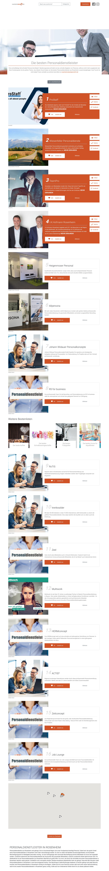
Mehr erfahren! (59, 109)
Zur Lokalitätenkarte (54, 82)
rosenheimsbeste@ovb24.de (69, 72)
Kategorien (66, 4)
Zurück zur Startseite (54, 836)
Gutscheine (85, 4)
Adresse (77, 114)
